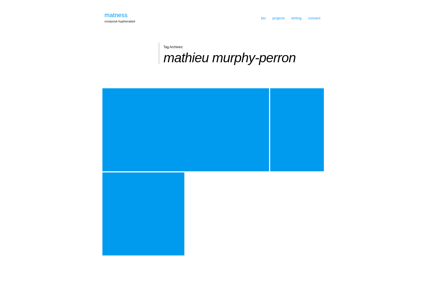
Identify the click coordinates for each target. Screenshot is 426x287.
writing (296, 18)
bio (263, 18)
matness (116, 15)
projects (278, 18)
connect (314, 18)
